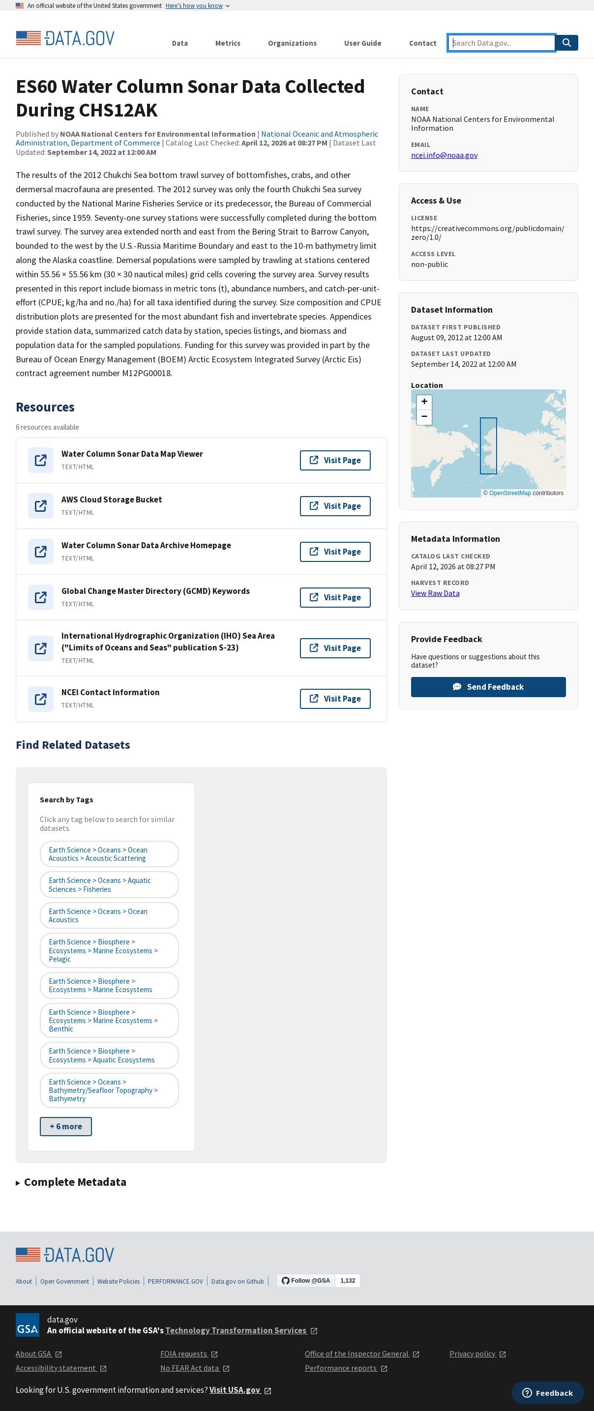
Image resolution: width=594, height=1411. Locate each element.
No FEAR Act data (195, 1368)
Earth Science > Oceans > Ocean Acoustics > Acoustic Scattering (98, 854)
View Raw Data (435, 593)
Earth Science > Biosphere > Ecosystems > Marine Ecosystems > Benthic (103, 1020)
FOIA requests (189, 1353)
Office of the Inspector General (362, 1353)
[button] (424, 402)
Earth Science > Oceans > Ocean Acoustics (98, 915)
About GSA (39, 1353)
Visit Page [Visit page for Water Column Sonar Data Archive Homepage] (335, 551)
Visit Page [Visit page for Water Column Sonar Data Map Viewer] (335, 460)
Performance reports (346, 1368)
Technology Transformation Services (241, 1330)
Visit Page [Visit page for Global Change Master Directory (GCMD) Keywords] (335, 597)
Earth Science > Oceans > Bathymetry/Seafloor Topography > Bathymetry (103, 1090)
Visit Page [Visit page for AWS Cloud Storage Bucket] (335, 505)
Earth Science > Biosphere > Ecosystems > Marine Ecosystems (100, 985)
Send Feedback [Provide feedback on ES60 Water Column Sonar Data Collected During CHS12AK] (488, 686)
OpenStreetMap (510, 493)
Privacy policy (477, 1353)
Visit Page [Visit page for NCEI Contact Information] (335, 698)
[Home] (65, 38)
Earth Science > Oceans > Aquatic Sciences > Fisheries (100, 884)
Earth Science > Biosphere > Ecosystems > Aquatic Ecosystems (102, 1055)
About (24, 1281)
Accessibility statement (61, 1368)
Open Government (64, 1281)
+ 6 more (66, 1126)
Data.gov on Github (237, 1281)
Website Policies (118, 1281)
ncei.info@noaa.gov (444, 155)
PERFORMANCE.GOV (175, 1281)
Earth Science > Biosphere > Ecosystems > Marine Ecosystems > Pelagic (103, 950)
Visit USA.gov (240, 1389)
